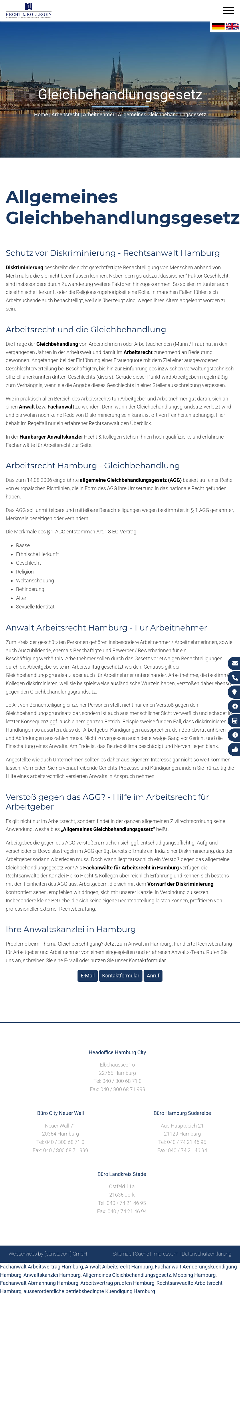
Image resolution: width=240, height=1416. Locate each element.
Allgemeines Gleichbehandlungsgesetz (162, 114)
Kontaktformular (120, 976)
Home (41, 114)
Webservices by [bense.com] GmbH (48, 1254)
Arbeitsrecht (65, 114)
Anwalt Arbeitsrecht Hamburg (119, 1267)
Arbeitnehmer (98, 114)
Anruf (153, 976)
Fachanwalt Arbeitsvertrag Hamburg (41, 1267)
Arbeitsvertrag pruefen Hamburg (117, 1283)
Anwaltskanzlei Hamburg (52, 1275)
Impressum (165, 1254)
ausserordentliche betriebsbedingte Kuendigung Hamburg (89, 1291)
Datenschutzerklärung (206, 1254)
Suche (142, 1254)
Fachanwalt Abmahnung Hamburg (39, 1283)
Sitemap (122, 1254)
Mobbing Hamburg (194, 1275)
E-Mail (88, 976)
